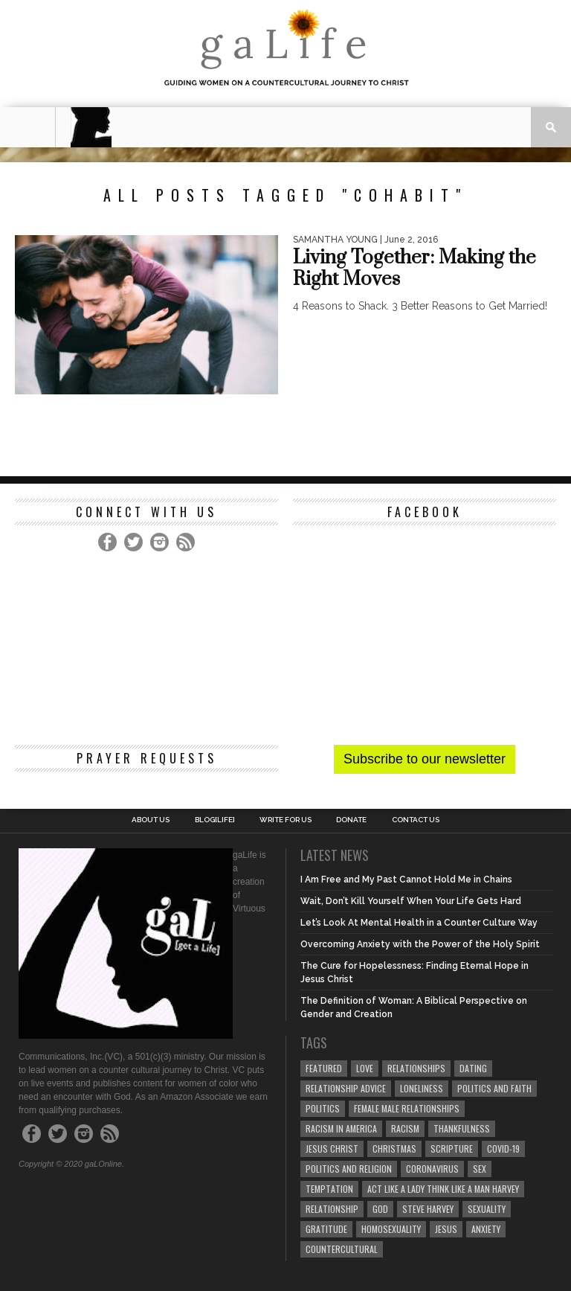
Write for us (285, 820)
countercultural (342, 1249)
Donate (351, 820)
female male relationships (406, 1108)
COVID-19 (503, 1148)
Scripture (451, 1148)
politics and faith (494, 1088)
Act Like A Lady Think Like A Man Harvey (443, 1188)
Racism (405, 1128)
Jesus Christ (332, 1148)
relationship (332, 1208)
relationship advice (346, 1088)
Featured (324, 1068)
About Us (151, 820)
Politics (323, 1108)
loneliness (421, 1088)
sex (479, 1168)
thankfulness (461, 1128)
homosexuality (391, 1229)
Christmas (394, 1148)
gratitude (326, 1229)
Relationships (416, 1068)
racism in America (341, 1128)
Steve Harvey (428, 1208)
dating (473, 1068)
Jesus (446, 1229)
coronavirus (432, 1168)
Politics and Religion (349, 1168)
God (380, 1208)
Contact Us (415, 820)
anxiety (485, 1229)
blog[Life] (215, 820)
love (364, 1068)
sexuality (487, 1208)
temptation (329, 1188)
